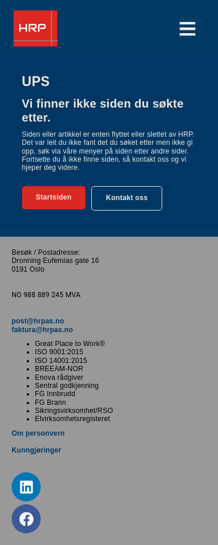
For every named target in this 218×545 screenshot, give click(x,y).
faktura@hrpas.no (42, 330)
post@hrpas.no (38, 321)
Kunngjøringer (36, 450)
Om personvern (38, 433)
